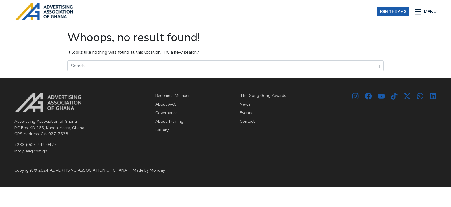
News (245, 104)
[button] (426, 12)
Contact (247, 121)
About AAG (166, 104)
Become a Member (172, 95)
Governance (166, 113)
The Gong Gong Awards (263, 95)
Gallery (162, 130)
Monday (157, 170)
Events (246, 113)
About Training (169, 121)
